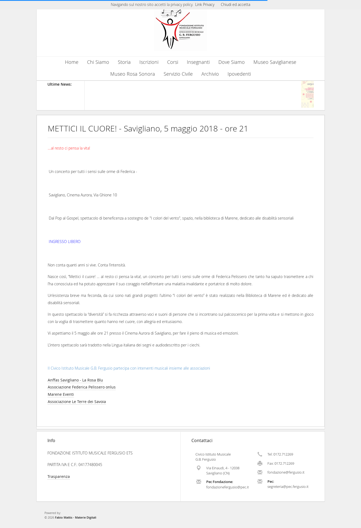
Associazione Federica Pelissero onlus (82, 387)
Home (71, 62)
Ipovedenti (239, 74)
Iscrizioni (149, 62)
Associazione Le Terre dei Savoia (77, 401)
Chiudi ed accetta (235, 4)
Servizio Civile (178, 74)
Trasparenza (58, 476)
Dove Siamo (231, 62)
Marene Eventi (61, 394)
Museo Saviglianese (274, 62)
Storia (124, 62)
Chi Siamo (98, 62)
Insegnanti (198, 62)
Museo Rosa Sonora (132, 74)
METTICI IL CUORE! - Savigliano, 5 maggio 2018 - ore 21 (148, 128)
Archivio (210, 74)
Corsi (172, 62)
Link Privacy (204, 4)
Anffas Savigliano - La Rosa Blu (75, 380)
